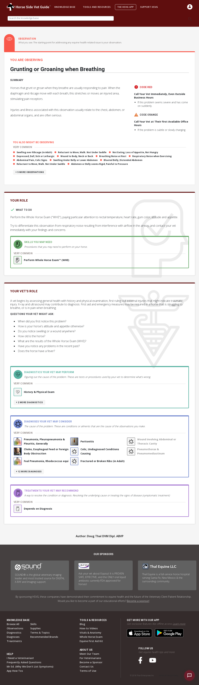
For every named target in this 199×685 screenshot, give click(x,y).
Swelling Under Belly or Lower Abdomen (75, 160)
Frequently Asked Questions (24, 662)
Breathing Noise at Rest (112, 156)
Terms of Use (88, 670)
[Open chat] (189, 675)
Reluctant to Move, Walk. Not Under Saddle (82, 152)
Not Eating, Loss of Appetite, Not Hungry (135, 152)
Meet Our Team (89, 653)
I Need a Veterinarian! (20, 658)
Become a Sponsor (91, 662)
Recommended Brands (44, 636)
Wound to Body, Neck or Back (76, 156)
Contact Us (86, 666)
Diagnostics (14, 632)
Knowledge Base (64, 6)
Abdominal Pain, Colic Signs (32, 160)
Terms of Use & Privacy (168, 675)
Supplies (35, 628)
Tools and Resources (97, 6)
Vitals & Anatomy (90, 632)
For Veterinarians (90, 658)
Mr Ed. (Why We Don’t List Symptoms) (30, 666)
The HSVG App (125, 6)
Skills (33, 624)
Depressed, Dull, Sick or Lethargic (35, 156)
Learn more (179, 623)
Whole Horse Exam (91, 636)
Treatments (14, 641)
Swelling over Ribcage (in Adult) (34, 152)
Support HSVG (149, 6)
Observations (15, 628)
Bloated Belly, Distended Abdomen (123, 160)
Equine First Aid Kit (91, 641)
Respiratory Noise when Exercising (152, 156)
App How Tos (15, 670)
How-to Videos (89, 628)
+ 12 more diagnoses (29, 471)
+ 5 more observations (29, 172)
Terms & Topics (40, 632)
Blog (82, 624)
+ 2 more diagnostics (29, 402)
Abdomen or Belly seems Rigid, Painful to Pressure (99, 164)
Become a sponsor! (138, 601)
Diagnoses (13, 636)
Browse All (13, 624)
